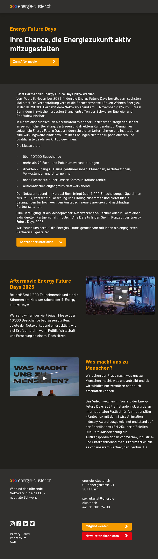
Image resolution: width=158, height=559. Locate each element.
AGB (13, 542)
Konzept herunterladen (36, 242)
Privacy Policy (20, 534)
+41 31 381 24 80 (96, 507)
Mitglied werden (97, 526)
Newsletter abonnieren (102, 536)
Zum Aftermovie (25, 61)
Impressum (18, 538)
